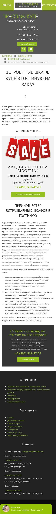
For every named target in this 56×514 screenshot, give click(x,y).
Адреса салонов (14, 426)
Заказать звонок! (28, 359)
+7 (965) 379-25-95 (13, 490)
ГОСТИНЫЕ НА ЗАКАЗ (19, 59)
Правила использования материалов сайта (26, 386)
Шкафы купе (25, 56)
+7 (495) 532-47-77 (28, 34)
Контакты (49, 5)
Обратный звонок (27, 44)
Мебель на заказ (14, 432)
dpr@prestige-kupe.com (33, 451)
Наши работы (13, 398)
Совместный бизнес (16, 402)
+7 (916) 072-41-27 (28, 39)
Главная (7, 56)
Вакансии (11, 396)
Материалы (12, 429)
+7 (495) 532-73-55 (13, 475)
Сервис (10, 417)
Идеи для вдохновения (17, 435)
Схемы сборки (14, 423)
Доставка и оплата (15, 420)
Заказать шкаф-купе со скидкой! (28, 195)
